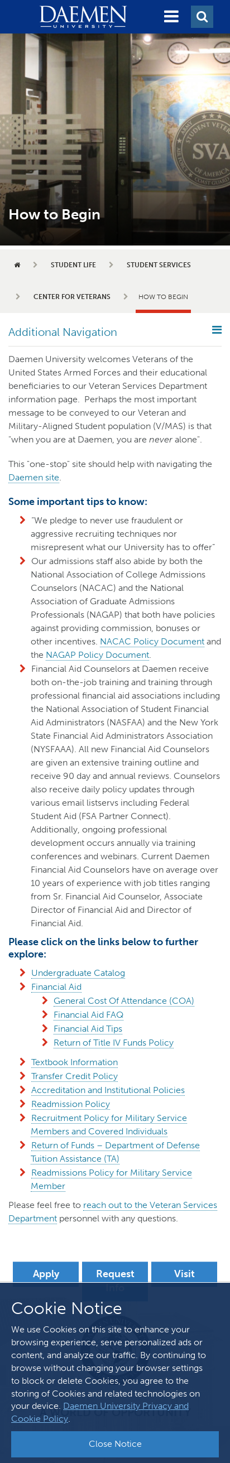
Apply (46, 1274)
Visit (184, 1274)
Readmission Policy (70, 1104)
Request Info (115, 1281)
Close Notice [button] (115, 1443)
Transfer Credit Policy (74, 1076)
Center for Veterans (72, 297)
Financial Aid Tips (88, 1028)
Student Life (73, 265)
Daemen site (33, 477)
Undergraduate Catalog (78, 973)
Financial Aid (56, 986)
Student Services (159, 265)
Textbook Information (74, 1062)
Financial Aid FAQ (88, 1014)
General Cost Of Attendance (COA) (124, 1000)
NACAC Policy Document (152, 641)
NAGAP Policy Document (97, 654)
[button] (171, 17)
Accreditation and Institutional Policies (108, 1090)
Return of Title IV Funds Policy (114, 1042)
